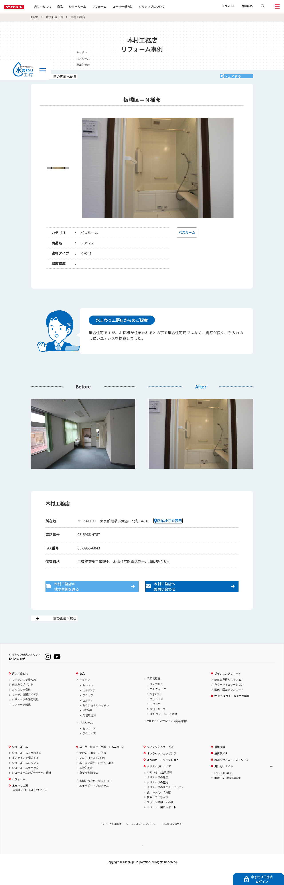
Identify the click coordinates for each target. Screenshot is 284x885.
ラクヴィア (89, 747)
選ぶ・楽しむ (56, 6)
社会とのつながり (157, 811)
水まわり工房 (54, 17)
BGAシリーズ (158, 723)
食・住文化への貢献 (159, 806)
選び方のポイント (22, 698)
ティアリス (156, 698)
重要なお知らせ (88, 786)
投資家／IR (220, 767)
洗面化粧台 (153, 692)
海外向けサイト (223, 780)
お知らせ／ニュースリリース (231, 774)
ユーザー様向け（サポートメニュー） (102, 761)
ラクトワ (155, 718)
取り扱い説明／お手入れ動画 (96, 777)
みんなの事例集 (21, 704)
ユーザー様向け (136, 6)
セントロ (88, 700)
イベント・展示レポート (161, 821)
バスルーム (86, 736)
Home (35, 17)
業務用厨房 (89, 729)
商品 (82, 688)
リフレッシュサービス (160, 761)
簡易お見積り (229, 694)
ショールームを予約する (26, 767)
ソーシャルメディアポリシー (142, 838)
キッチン (277, 52)
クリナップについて (165, 6)
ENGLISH (229, 6)
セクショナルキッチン (96, 719)
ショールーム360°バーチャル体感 (31, 786)
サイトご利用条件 (112, 838)
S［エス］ (156, 708)
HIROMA (87, 724)
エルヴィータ (158, 703)
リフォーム (113, 6)
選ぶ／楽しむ (20, 688)
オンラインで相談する (25, 772)
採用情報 (219, 761)
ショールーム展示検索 (25, 782)
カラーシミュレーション (229, 698)
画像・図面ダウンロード (229, 704)
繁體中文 (248, 6)
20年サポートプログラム (94, 800)
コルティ (88, 714)
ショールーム (91, 6)
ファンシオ (156, 713)
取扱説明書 (86, 782)
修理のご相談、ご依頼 (92, 767)
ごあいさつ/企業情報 (159, 786)
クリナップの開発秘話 (25, 714)
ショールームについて (25, 777)
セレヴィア (89, 742)
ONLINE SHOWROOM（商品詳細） (168, 735)
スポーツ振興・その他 (160, 816)
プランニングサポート (227, 688)
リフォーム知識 (21, 718)
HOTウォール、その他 (163, 728)
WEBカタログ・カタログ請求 (231, 710)
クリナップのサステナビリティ (165, 801)
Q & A (92, 772)
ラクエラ (88, 709)
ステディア (89, 704)
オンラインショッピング (161, 767)
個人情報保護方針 (172, 838)
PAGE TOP (142, 860)
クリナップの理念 (157, 791)
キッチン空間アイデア (25, 708)
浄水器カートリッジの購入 (163, 774)
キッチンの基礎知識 (24, 694)
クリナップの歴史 (157, 796)
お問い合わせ (95, 795)
